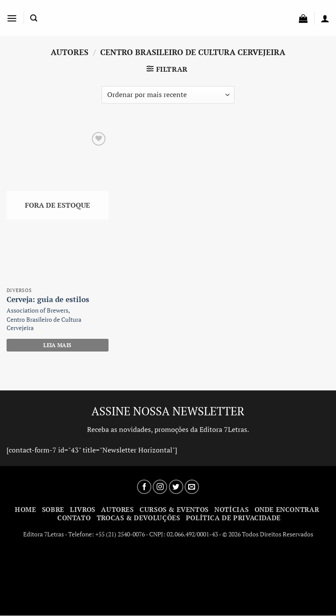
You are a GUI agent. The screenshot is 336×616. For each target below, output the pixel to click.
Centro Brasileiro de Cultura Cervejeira (44, 324)
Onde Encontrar (287, 509)
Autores (117, 509)
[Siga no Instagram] (160, 487)
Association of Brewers (37, 310)
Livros (82, 509)
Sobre (53, 509)
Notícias (231, 509)
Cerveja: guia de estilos (48, 299)
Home (25, 509)
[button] (12, 18)
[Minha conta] (325, 18)
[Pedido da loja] (168, 95)
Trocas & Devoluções (138, 517)
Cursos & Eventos (174, 509)
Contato (74, 517)
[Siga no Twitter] (176, 487)
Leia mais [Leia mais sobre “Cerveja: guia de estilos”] (57, 345)
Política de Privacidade (233, 517)
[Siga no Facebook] (144, 487)
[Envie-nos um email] (192, 487)
